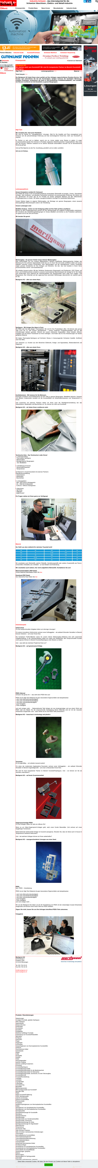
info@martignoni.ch (21, 970)
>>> (24, 71)
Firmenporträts (20, 8)
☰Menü (3, 73)
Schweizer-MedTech (50, 52)
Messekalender (58, 8)
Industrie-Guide (72, 8)
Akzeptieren (48, 1164)
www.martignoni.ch (21, 972)
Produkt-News (33, 8)
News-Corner (46, 8)
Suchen (4, 62)
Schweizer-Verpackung (67, 52)
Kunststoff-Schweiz (33, 52)
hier (41, 572)
